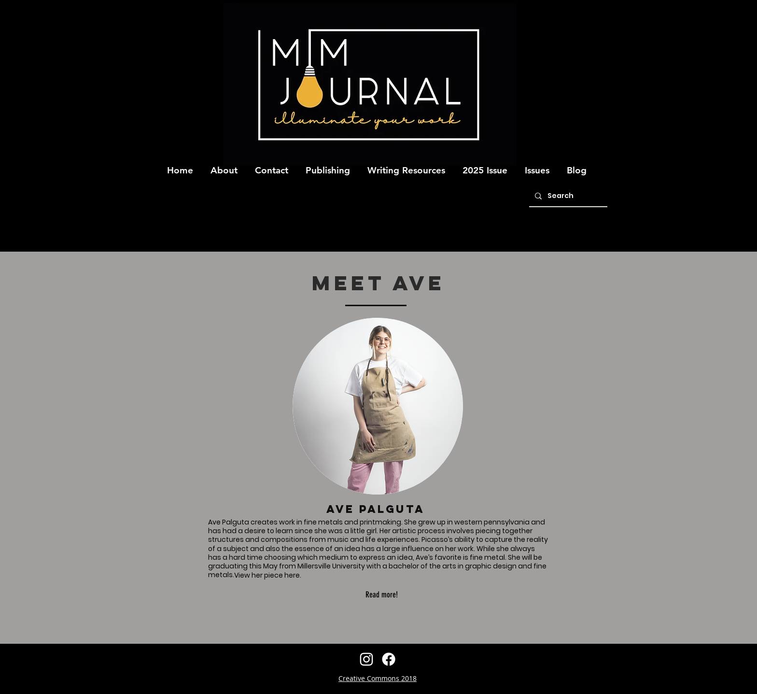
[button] (224, 166)
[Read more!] (381, 595)
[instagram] (366, 659)
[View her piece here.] (267, 575)
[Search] (567, 196)
